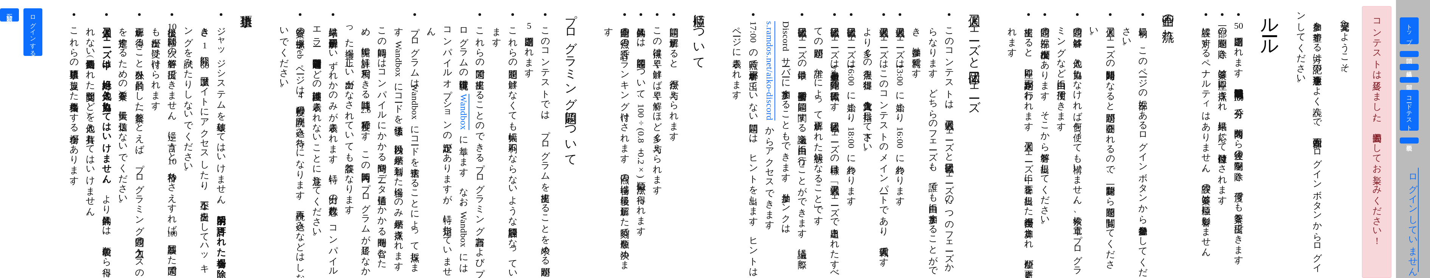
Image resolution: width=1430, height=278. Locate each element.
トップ (1409, 31)
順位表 (1409, 140)
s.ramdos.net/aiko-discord (770, 70)
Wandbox (464, 112)
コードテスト (1409, 110)
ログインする (33, 32)
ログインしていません (1413, 220)
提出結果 (1409, 66)
